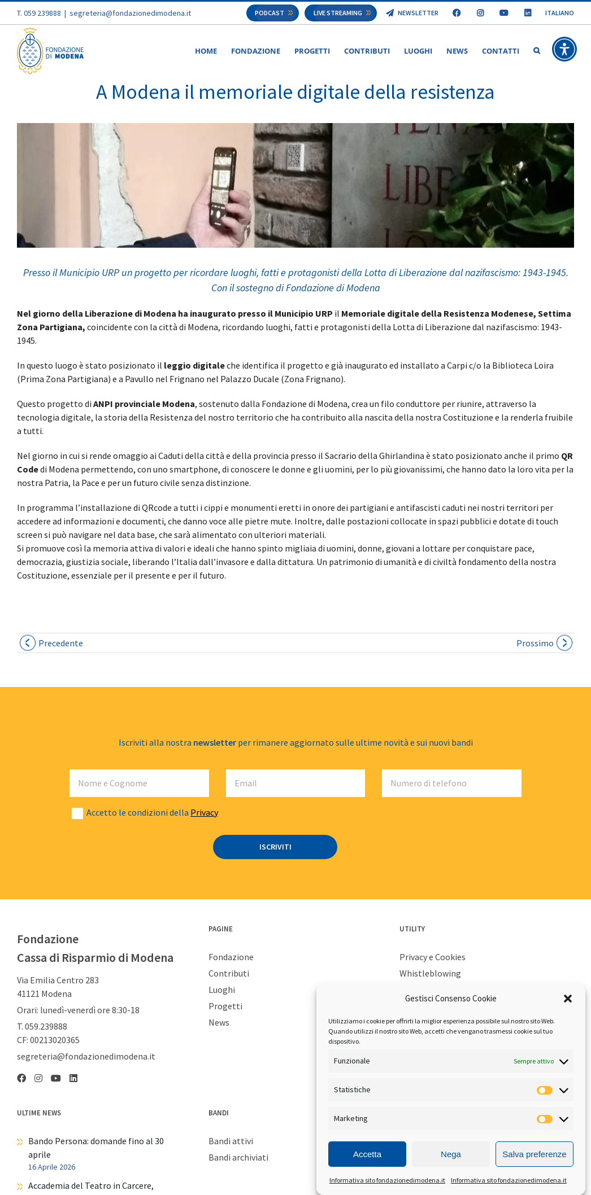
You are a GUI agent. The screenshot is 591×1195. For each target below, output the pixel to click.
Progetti (225, 1006)
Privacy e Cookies (432, 957)
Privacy (204, 812)
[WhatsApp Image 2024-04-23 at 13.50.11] (295, 186)
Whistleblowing (430, 973)
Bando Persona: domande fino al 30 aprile (96, 1148)
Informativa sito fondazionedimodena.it (387, 1180)
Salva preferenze (534, 1154)
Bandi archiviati (238, 1157)
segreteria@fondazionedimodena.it (130, 13)
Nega (451, 1154)
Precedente (60, 643)
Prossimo (535, 643)
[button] (567, 998)
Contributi (228, 973)
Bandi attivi (230, 1141)
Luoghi (221, 990)
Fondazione (231, 957)
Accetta (367, 1154)
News (218, 1022)
